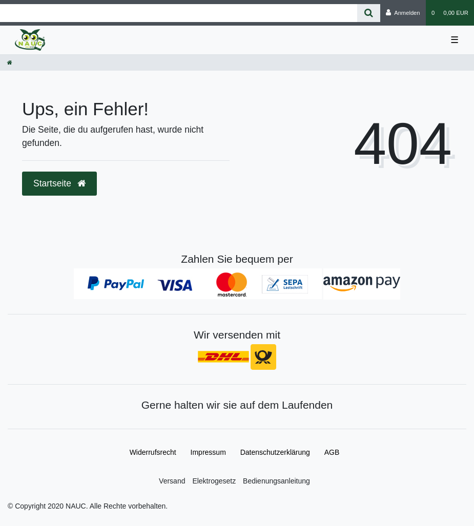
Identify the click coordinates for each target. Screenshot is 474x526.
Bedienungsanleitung (276, 481)
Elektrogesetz (214, 481)
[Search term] (178, 13)
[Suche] (368, 13)
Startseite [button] (59, 183)
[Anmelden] (403, 13)
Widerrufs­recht (153, 452)
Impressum (208, 452)
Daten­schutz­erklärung (275, 452)
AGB (332, 452)
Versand (172, 481)
